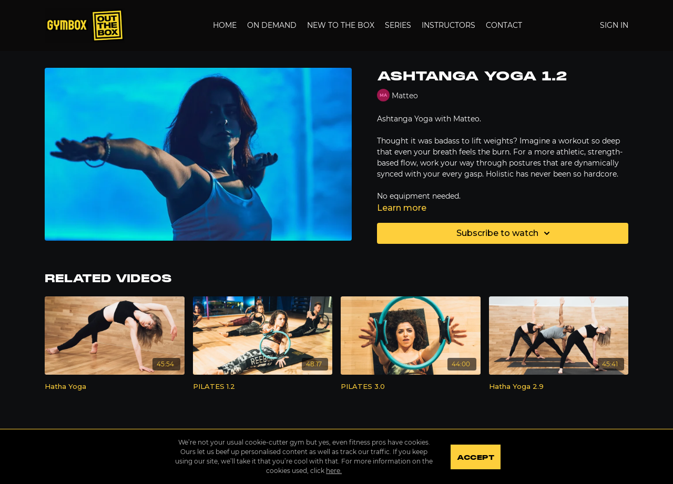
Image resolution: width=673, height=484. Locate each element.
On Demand (272, 25)
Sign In (614, 25)
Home (225, 25)
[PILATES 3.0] (411, 387)
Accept (475, 458)
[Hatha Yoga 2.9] (559, 387)
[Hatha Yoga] (115, 387)
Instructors (448, 25)
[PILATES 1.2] (263, 387)
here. (333, 471)
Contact (504, 25)
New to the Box (340, 25)
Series (398, 25)
